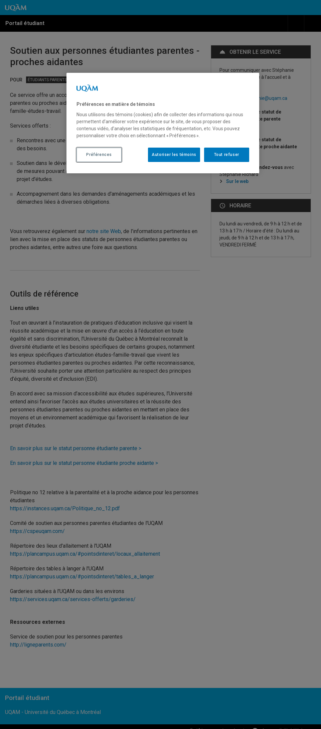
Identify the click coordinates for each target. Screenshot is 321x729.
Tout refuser (226, 154)
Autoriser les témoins (174, 154)
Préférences (99, 154)
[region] (162, 123)
